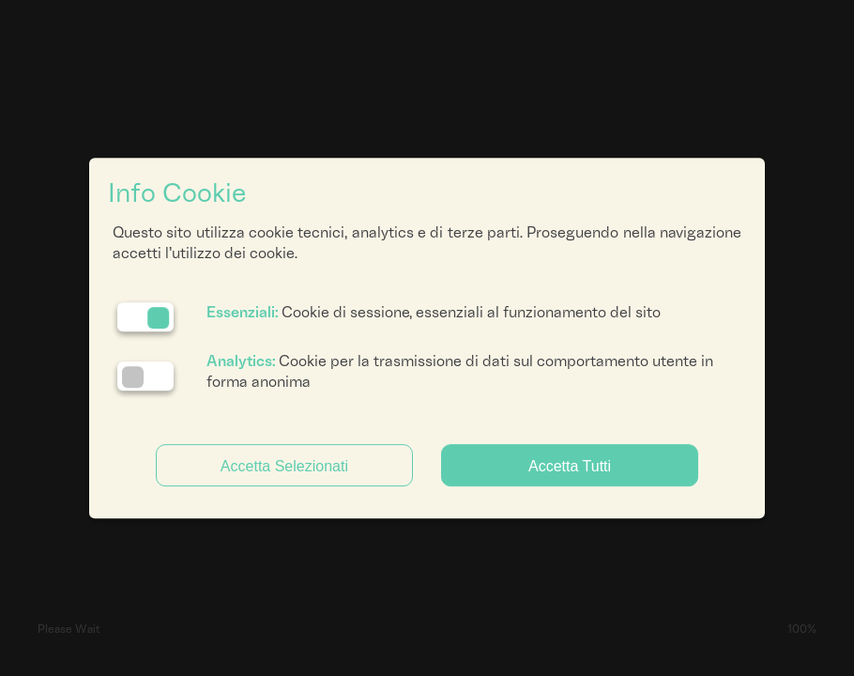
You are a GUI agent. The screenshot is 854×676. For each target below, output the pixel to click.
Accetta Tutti (569, 466)
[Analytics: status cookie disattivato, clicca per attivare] (145, 376)
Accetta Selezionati (284, 466)
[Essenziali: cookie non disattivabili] (145, 316)
